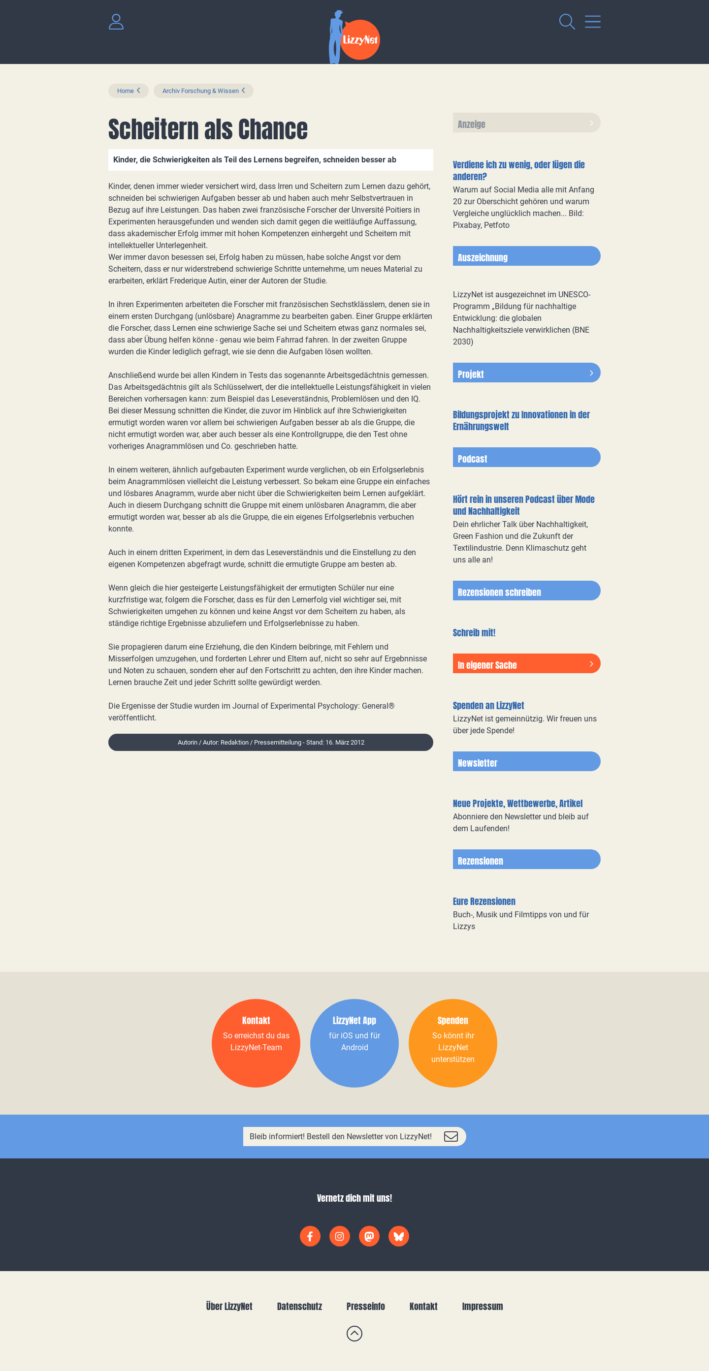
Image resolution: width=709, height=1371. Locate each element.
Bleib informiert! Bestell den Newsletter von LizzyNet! (341, 1136)
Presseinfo (366, 1306)
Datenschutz (299, 1306)
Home (125, 90)
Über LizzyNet (229, 1306)
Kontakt (424, 1306)
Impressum (482, 1306)
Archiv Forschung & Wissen (200, 90)
